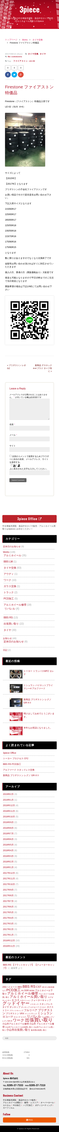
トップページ (11, 40)
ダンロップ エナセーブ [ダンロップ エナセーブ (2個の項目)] (30, 1007)
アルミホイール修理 (15, 604)
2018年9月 (8, 822)
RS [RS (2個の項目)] (22, 991)
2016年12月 (9, 940)
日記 (5, 650)
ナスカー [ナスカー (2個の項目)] (42, 1007)
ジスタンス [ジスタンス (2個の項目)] (34, 1004)
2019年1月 (8, 800)
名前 (12, 424)
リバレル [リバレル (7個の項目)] (34, 1016)
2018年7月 (8, 833)
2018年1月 (8, 867)
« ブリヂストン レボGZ (16, 366)
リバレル (9, 608)
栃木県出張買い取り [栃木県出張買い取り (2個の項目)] (39, 1030)
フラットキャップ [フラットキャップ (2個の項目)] (16, 1010)
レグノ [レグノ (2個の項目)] (51, 1017)
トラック (9, 592)
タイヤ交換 (37, 40)
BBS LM (8, 561)
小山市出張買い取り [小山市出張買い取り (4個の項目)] (18, 1029)
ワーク (7, 580)
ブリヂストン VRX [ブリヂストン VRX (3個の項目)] (15, 1013)
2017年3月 (8, 923)
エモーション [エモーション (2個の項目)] (25, 1000)
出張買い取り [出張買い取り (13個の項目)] (39, 1019)
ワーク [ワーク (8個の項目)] (18, 1020)
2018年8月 (8, 828)
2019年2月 (8, 794)
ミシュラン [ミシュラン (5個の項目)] (44, 1013)
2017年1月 (8, 935)
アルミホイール (12, 555)
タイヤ (43, 54)
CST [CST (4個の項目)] (38, 986)
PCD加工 (9, 598)
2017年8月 (8, 895)
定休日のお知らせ (12, 546)
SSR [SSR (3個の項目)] (26, 990)
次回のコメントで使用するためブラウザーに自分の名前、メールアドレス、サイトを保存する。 (29, 459)
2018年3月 (8, 856)
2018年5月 (8, 844)
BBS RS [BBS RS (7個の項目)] (28, 987)
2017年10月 (9, 884)
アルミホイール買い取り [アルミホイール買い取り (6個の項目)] (28, 996)
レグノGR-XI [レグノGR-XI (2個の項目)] (7, 1021)
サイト (12, 446)
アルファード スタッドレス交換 (18, 770)
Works (25, 40)
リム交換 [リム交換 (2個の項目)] (45, 1017)
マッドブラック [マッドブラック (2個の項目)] (31, 1014)
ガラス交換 (10, 586)
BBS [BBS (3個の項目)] (20, 987)
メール (13, 435)
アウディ (9, 574)
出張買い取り (11, 623)
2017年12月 (9, 873)
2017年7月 (8, 901)
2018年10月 (9, 816)
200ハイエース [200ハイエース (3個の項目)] (9, 987)
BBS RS (8, 617)
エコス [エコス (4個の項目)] (15, 1000)
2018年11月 (9, 811)
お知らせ (7, 638)
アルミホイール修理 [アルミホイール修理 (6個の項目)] (22, 993)
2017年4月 (8, 918)
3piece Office (29, 518)
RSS (29, 1120)
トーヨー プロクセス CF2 (15, 758)
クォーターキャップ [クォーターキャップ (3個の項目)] (41, 1000)
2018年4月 (8, 850)
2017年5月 (8, 912)
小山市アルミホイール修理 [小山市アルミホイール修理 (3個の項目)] (15, 1023)
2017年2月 (8, 929)
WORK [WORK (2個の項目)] (31, 991)
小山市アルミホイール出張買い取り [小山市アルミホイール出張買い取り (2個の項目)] (19, 1027)
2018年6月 (8, 839)
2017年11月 (9, 878)
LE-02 (32, 61)
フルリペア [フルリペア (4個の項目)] (30, 1010)
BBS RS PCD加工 (12, 764)
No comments (15, 56)
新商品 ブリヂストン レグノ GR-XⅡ (21, 775)
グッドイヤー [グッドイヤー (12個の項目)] (16, 1003)
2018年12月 (9, 805)
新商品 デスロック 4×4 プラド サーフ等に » (42, 368)
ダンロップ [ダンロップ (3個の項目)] (14, 1007)
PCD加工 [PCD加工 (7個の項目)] (13, 990)
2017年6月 (8, 906)
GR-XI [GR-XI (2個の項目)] (44, 987)
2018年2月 (8, 861)
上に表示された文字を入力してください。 (28, 469)
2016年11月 (9, 946)
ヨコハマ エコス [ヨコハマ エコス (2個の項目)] (20, 1017)
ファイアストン (20, 61)
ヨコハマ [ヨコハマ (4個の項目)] (7, 1016)
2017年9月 (8, 889)
